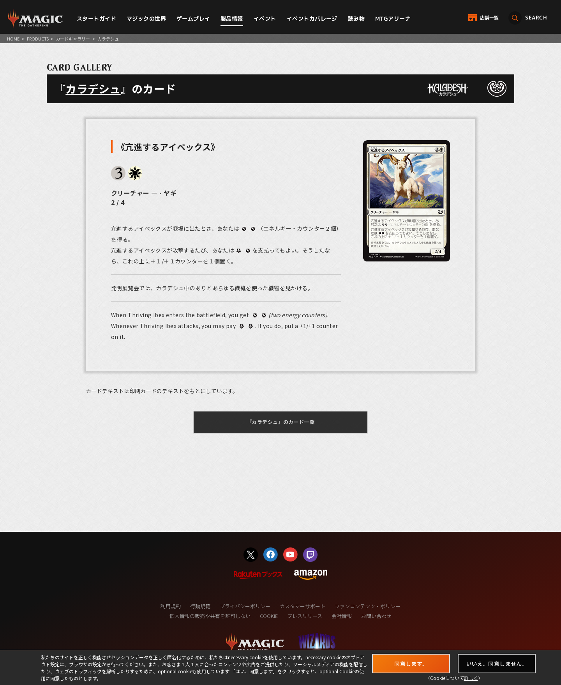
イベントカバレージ (312, 18)
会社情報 (342, 616)
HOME (13, 38)
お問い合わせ (376, 616)
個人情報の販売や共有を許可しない (210, 616)
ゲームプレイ (193, 18)
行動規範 (200, 606)
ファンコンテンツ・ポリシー (367, 606)
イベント (265, 18)
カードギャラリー (73, 38)
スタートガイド (96, 18)
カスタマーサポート (302, 606)
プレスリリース (304, 616)
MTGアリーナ (393, 18)
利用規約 (171, 606)
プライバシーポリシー (245, 606)
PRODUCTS (38, 38)
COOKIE (269, 616)
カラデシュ (92, 88)
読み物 (356, 18)
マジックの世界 (146, 18)
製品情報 (232, 18)
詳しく (471, 677)
